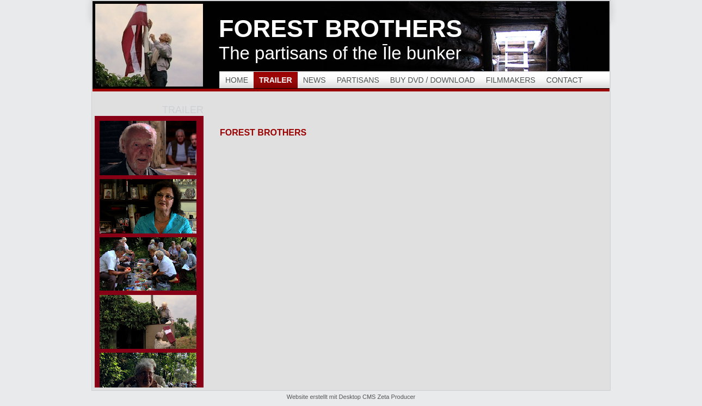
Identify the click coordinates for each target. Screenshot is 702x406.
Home (236, 80)
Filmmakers (510, 80)
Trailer (275, 80)
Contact (564, 80)
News (314, 80)
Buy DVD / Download (432, 80)
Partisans (358, 80)
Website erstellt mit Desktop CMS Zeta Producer (351, 396)
